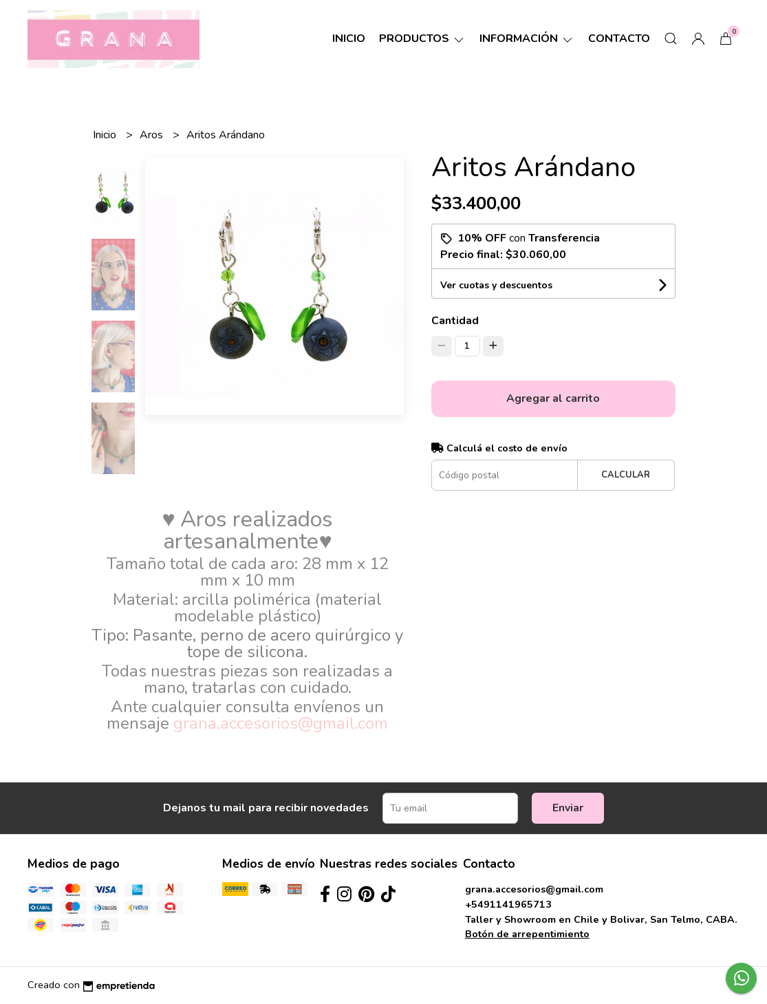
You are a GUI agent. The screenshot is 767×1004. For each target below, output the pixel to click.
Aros (153, 134)
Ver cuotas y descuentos (496, 285)
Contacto (619, 38)
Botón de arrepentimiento (527, 934)
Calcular (625, 475)
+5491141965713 (508, 904)
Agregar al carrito (553, 398)
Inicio (348, 38)
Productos (422, 38)
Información (526, 38)
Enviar (567, 807)
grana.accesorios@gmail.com (534, 889)
